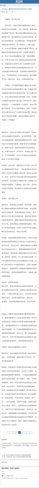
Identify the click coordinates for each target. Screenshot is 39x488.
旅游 (4, 5)
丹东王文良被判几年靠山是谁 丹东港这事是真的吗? (16, 455)
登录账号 (10, 475)
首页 (1, 5)
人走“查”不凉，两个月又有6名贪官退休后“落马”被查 (16, 456)
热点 (28, 261)
